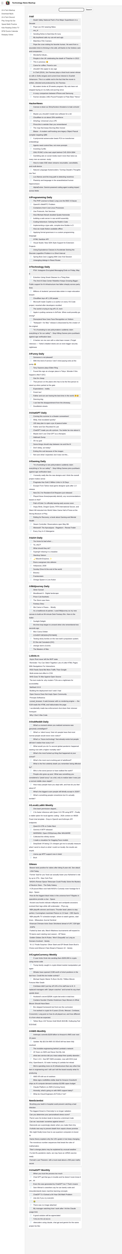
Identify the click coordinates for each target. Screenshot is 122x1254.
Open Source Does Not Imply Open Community (48, 694)
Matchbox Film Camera (42, 41)
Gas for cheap (38, 378)
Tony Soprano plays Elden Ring (45, 368)
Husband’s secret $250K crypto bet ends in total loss (53, 997)
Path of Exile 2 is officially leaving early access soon (53, 503)
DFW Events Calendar (10, 31)
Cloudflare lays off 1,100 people (45, 298)
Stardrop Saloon (39, 555)
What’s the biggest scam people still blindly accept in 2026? (56, 792)
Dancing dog (38, 399)
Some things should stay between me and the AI (52, 444)
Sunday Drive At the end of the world (47, 569)
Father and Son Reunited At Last (46, 427)
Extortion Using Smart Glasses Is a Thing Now (51, 277)
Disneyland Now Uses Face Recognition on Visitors (53, 319)
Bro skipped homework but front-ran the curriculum (53, 1007)
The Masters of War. (41, 649)
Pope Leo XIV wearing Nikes (44, 27)
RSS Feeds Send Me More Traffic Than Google (48, 670)
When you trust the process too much (48, 1174)
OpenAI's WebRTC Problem (44, 204)
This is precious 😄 (40, 62)
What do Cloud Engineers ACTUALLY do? (49, 1094)
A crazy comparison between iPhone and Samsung (53, 93)
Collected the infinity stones (44, 837)
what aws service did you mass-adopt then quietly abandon (56, 1056)
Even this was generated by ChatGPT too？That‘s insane (55, 1184)
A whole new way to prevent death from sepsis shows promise (54, 1129)
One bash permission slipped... (45, 809)
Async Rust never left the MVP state (44, 659)
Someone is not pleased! (43, 357)
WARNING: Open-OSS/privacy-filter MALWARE (51, 833)
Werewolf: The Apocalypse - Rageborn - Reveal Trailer (54, 528)
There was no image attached (44, 1205)
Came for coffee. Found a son (45, 65)
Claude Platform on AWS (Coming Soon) (49, 1087)
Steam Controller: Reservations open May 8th (51, 524)
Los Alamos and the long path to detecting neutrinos (53, 177)
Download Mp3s (7, 14)
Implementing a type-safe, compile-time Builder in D (53, 225)
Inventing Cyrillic (39, 149)
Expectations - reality (41, 389)
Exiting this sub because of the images (48, 451)
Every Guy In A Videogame (43, 531)
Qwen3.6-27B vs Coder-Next (44, 826)
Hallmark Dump (39, 437)
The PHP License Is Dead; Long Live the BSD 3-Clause (55, 201)
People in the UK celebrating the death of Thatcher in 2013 (56, 58)
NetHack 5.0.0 (35, 687)
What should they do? (41, 548)
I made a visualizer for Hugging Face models (50, 840)
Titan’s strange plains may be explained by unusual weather (53, 1150)
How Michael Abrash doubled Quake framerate (51, 215)
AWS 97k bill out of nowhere (44, 1077)
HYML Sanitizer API (41, 239)
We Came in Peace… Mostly (44, 607)
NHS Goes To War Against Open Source (45, 677)
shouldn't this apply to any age (45, 69)
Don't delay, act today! (41, 448)
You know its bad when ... (43, 541)
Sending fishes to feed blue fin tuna (47, 34)
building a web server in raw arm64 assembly (51, 218)
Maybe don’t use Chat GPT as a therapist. (49, 434)
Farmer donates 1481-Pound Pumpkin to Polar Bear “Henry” (56, 97)
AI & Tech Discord (8, 17)
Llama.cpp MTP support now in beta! (47, 854)
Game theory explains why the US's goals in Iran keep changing (54, 1139)
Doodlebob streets (40, 406)
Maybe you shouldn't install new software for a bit (52, 114)
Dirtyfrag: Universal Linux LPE (45, 121)
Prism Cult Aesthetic (41, 597)
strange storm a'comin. (42, 646)
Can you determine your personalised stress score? (50, 1115)
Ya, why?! (37, 545)
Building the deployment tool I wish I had (45, 691)
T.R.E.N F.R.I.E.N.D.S (41, 1219)
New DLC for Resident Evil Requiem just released (52, 493)
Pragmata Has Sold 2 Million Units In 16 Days (51, 482)
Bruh (35, 858)
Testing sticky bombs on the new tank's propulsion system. (56, 639)
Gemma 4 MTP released (42, 830)
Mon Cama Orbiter (40, 632)
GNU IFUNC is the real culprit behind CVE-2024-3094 (54, 152)
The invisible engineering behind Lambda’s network (53, 1049)
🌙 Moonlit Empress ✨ (42, 559)
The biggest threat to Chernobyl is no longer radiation (50, 1111)
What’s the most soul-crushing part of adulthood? (52, 760)
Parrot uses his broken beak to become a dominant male (52, 1118)
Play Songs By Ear (8, 21)
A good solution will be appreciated (46, 1215)
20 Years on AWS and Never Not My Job (49, 1052)
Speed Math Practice (9, 24)
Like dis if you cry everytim (43, 1198)
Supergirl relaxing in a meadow (45, 552)
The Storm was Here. (41, 600)
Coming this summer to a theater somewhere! (51, 416)
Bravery (36, 573)
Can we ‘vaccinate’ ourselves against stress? (47, 1122)
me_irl (35, 30)
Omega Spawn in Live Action (44, 580)
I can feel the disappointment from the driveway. (52, 403)
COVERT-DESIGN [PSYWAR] (45, 635)
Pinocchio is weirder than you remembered (50, 124)
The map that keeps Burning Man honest (49, 128)
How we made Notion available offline (48, 229)
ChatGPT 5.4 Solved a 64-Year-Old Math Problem (52, 1195)
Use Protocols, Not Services (44, 211)
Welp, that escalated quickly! (44, 420)
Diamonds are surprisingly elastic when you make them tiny (53, 1125)
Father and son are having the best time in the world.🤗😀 (56, 396)
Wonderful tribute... (40, 55)
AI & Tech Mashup (8, 10)
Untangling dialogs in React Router (47, 260)
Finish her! (37, 392)
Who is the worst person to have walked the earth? (53, 771)
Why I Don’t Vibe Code (38, 715)
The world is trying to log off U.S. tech (48, 309)
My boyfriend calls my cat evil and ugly (48, 37)
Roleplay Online (7, 35)
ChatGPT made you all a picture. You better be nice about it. (56, 430)
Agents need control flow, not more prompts (50, 145)
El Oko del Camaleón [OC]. (44, 642)
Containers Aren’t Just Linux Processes (48, 208)
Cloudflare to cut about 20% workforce (48, 117)
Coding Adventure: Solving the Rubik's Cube (50, 222)
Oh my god (37, 441)
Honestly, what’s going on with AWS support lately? (53, 1091)
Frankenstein (38, 576)
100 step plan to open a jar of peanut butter (50, 423)
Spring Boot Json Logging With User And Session (52, 257)
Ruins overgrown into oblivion (44, 562)
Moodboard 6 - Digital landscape (46, 593)
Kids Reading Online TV (10, 28)
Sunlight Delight (39, 621)
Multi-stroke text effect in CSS (41, 673)
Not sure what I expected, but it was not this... (51, 455)
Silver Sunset (38, 590)
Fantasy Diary (38, 604)
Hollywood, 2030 (39, 566)
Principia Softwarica (37, 698)
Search (89, 10)
